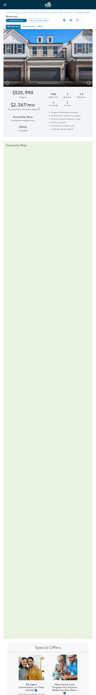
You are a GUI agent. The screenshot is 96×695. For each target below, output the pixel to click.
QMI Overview (13, 26)
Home (8, 13)
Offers (40, 26)
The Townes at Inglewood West (52, 13)
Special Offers (48, 647)
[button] (36, 690)
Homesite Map (28, 26)
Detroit (25, 13)
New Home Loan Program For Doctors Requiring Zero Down (64, 687)
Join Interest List (16, 20)
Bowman (69, 13)
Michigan (16, 13)
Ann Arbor (34, 13)
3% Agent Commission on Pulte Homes (31, 687)
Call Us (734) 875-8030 (38, 20)
